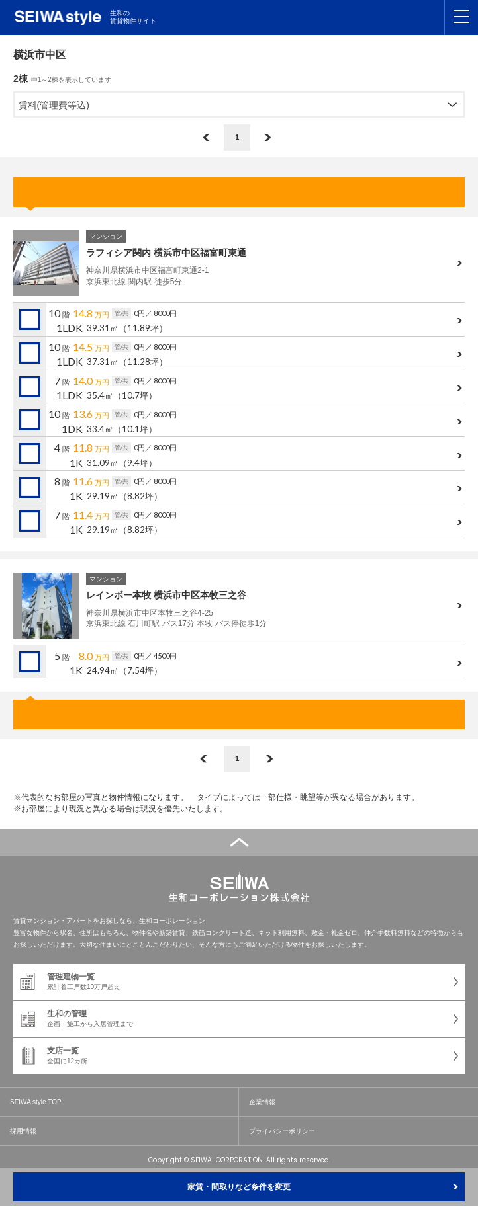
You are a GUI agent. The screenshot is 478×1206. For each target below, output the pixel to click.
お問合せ (239, 192)
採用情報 (23, 1131)
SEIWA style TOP (36, 1102)
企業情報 (262, 1102)
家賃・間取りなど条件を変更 (239, 1186)
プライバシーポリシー (282, 1131)
